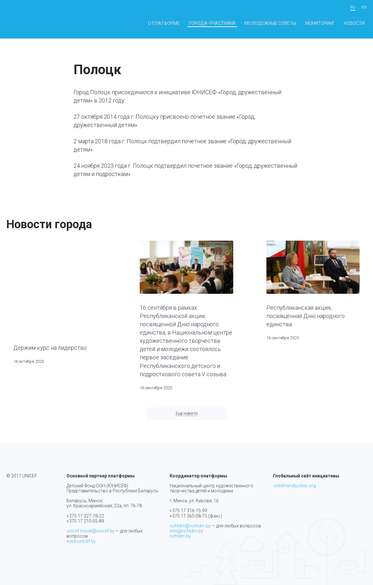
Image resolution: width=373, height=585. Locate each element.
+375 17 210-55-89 (85, 521)
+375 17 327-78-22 (85, 515)
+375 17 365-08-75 (188, 515)
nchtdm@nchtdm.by (190, 525)
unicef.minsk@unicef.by (91, 530)
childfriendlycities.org (294, 486)
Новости (357, 23)
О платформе (195, 23)
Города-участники (236, 23)
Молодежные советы (285, 23)
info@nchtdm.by (186, 530)
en (364, 7)
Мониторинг (328, 23)
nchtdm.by (180, 536)
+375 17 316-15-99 (188, 510)
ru (352, 7)
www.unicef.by (81, 541)
